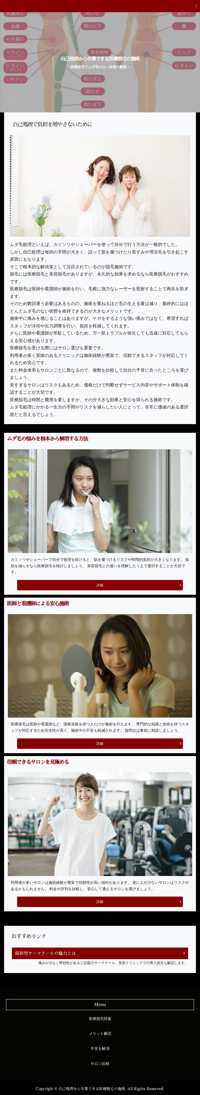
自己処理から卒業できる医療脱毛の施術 (100, 58)
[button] (100, 6)
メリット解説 (100, 1034)
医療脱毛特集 (100, 1019)
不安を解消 (100, 1049)
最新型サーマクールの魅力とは (45, 953)
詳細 (99, 585)
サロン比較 (100, 1064)
